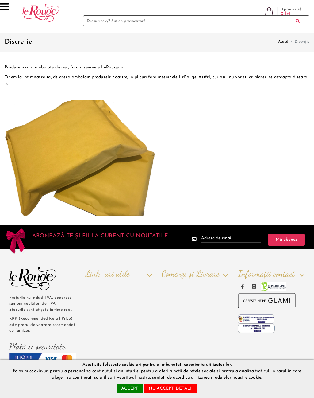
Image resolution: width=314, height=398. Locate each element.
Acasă (283, 42)
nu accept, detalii (171, 388)
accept (129, 388)
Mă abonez (286, 239)
